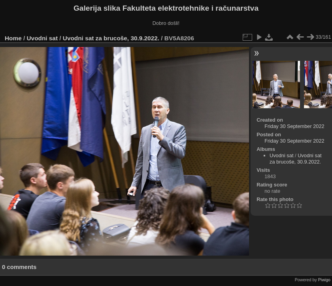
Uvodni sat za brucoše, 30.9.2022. (111, 38)
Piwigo (324, 279)
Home (13, 38)
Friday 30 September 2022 (294, 126)
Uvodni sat (42, 38)
